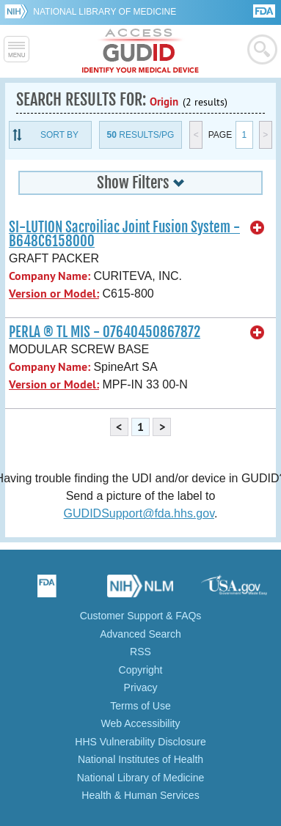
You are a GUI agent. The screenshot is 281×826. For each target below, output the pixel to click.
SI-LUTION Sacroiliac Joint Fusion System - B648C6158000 (124, 234)
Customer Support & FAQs (141, 616)
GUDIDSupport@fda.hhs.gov (139, 513)
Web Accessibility (140, 723)
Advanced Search (140, 634)
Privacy (141, 687)
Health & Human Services (140, 795)
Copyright (141, 670)
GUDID (140, 51)
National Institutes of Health (140, 759)
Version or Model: (54, 293)
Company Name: (49, 276)
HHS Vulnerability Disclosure (140, 742)
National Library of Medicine (104, 12)
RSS (140, 651)
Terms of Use (140, 706)
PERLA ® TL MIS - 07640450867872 (104, 332)
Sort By (59, 135)
